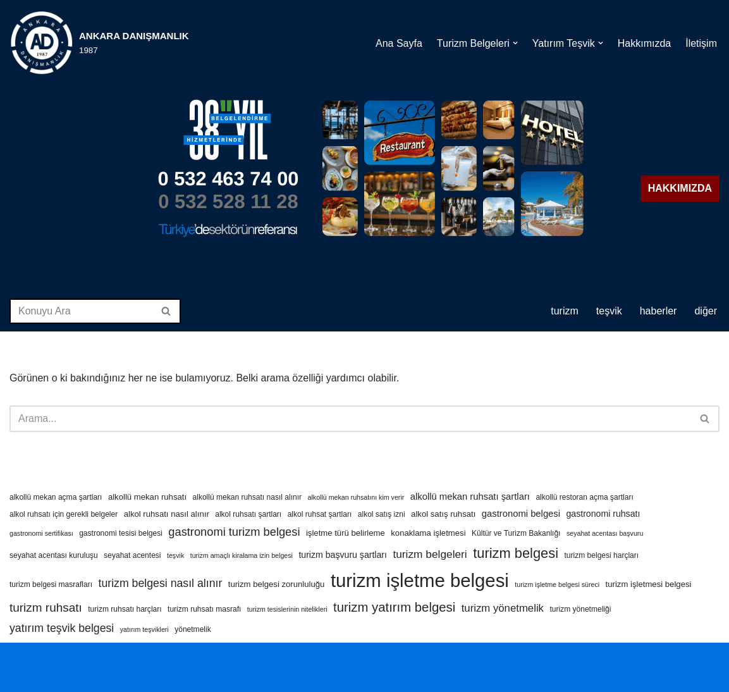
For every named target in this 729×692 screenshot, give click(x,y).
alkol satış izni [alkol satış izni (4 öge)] (381, 514)
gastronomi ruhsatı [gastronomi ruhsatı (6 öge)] (603, 514)
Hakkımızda (644, 43)
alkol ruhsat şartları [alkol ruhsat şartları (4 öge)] (320, 514)
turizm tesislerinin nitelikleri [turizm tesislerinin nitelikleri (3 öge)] (287, 609)
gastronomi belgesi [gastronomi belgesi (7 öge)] (521, 514)
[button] (515, 43)
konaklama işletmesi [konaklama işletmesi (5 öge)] (428, 533)
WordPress (66, 658)
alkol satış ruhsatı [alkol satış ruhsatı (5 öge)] (443, 514)
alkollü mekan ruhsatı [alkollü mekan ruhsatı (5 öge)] (147, 497)
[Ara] (80, 311)
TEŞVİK (609, 311)
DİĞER (705, 311)
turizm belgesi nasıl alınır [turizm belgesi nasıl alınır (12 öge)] (161, 583)
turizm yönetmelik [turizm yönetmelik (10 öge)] (503, 608)
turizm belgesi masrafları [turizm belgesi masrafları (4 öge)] (50, 584)
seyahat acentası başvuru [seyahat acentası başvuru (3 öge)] (605, 533)
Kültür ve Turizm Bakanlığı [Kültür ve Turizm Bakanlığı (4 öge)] (516, 533)
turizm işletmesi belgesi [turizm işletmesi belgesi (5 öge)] (649, 584)
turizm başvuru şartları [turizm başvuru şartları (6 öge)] (342, 555)
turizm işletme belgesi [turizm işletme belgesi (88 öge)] (420, 580)
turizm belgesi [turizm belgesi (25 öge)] (515, 553)
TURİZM (565, 311)
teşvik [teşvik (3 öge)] (175, 555)
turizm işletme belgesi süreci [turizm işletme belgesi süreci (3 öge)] (557, 584)
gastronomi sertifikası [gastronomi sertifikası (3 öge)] (41, 533)
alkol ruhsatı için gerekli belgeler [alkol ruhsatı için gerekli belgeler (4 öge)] (63, 514)
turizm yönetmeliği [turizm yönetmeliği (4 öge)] (580, 609)
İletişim (701, 43)
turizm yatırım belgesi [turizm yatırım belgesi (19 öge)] (394, 607)
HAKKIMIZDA (680, 188)
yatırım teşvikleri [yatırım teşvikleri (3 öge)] (144, 629)
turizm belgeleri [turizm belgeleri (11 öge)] (430, 554)
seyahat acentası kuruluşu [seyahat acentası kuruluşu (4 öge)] (53, 555)
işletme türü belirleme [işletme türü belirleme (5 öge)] (345, 533)
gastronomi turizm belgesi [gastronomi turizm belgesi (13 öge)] (234, 531)
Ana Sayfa (399, 43)
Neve (21, 658)
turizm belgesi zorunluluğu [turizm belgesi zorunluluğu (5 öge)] (276, 584)
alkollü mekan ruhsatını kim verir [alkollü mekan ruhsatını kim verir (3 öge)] (356, 497)
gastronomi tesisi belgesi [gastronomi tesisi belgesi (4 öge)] (120, 533)
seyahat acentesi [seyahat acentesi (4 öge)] (132, 555)
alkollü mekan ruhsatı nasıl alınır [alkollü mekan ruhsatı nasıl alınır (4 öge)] (247, 497)
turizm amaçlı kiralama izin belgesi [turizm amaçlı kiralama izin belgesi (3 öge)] (241, 555)
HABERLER (658, 311)
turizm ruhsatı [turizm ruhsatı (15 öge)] (45, 607)
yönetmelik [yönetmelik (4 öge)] (193, 629)
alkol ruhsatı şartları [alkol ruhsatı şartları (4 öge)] (248, 514)
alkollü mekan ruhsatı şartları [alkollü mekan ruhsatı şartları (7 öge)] (470, 496)
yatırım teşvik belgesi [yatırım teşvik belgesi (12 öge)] (61, 628)
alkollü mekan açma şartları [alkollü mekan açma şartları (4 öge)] (55, 497)
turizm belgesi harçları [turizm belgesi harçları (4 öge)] (601, 555)
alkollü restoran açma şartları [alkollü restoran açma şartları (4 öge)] (584, 497)
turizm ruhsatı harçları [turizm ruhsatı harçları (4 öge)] (124, 609)
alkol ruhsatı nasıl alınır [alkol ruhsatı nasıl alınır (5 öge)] (166, 514)
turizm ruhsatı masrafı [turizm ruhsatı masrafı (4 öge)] (204, 609)
